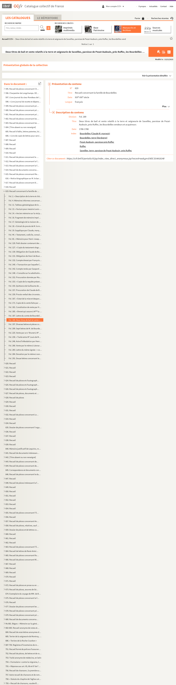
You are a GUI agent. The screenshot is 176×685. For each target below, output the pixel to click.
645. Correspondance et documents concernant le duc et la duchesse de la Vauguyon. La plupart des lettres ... (24, 470)
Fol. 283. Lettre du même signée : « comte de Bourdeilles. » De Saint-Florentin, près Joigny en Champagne (25, 349)
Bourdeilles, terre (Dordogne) (93, 137)
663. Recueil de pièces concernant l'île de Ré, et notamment (22, 546)
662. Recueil (11, 542)
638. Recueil (11, 440)
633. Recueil (11, 419)
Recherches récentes (162, 18)
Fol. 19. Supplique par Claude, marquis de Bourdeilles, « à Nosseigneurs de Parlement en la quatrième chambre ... (25, 230)
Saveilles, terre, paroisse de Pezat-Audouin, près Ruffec (106, 150)
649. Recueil (11, 487)
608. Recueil (11, 144)
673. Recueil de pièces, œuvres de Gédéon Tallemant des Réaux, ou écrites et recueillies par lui (22, 589)
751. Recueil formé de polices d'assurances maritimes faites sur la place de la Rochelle (24, 649)
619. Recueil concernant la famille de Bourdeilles (22, 191)
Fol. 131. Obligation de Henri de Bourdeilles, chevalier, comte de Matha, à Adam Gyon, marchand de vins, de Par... (25, 256)
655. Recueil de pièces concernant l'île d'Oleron (22, 512)
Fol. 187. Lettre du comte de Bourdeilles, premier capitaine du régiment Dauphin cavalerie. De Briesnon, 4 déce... (25, 315)
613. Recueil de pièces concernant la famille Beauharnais (22, 165)
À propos (142, 6)
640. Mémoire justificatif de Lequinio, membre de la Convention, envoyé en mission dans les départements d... (24, 448)
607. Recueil (11, 140)
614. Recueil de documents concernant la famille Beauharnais (22, 170)
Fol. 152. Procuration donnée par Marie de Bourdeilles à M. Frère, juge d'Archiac (25, 277)
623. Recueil (11, 376)
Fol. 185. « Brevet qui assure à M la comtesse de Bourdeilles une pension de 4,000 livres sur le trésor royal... (25, 311)
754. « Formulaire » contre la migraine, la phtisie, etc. (24, 662)
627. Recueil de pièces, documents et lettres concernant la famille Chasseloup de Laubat (22, 393)
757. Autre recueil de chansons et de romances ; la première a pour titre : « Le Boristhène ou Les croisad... (24, 674)
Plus (164, 106)
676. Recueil (11, 602)
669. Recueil (11, 572)
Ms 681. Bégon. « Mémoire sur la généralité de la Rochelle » (22, 623)
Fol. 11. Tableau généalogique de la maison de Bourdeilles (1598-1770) (25, 204)
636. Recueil (11, 431)
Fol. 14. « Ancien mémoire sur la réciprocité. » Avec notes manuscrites (25, 213)
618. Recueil (11, 187)
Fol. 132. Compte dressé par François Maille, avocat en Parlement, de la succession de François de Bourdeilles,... (25, 260)
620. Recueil (11, 363)
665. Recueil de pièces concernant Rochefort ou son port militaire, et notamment (22, 555)
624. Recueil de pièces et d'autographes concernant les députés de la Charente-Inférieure (22, 380)
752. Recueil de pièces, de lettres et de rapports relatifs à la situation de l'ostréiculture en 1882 (24, 653)
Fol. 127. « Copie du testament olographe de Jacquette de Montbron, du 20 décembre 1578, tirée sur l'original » (25, 247)
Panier (139, 18)
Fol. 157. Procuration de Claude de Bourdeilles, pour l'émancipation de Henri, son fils (25, 290)
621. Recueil (11, 367)
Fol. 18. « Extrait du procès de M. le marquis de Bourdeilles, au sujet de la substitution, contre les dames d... (25, 226)
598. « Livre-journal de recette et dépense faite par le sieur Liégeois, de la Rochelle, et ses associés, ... (24, 101)
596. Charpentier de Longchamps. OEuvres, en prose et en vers (22, 93)
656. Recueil (11, 517)
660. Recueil (11, 534)
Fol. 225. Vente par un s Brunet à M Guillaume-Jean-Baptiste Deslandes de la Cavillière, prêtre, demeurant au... (25, 332)
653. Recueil (11, 504)
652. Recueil (11, 500)
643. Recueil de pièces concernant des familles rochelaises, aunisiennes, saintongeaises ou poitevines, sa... (22, 461)
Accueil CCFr (7, 39)
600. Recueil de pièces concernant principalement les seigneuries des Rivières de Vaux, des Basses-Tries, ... (22, 110)
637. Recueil (11, 436)
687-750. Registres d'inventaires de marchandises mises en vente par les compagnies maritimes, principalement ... (22, 645)
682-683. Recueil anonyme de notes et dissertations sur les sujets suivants (22, 628)
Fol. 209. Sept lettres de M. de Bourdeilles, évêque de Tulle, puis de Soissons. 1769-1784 (25, 328)
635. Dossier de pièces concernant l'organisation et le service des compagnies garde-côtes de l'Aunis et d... (24, 427)
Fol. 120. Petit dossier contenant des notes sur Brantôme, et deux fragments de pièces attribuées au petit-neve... (25, 243)
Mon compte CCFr (115, 6)
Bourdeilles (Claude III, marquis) (95, 133)
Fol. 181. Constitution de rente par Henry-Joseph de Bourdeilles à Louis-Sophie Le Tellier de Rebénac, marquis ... (25, 307)
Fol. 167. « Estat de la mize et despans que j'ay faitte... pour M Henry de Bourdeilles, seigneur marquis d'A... (25, 298)
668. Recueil (11, 568)
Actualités (153, 6)
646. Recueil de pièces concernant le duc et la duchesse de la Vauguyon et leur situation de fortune (24, 474)
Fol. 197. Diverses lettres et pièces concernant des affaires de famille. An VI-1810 (25, 324)
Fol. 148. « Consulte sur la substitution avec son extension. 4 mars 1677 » (25, 273)
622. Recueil (11, 372)
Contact (163, 6)
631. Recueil (11, 410)
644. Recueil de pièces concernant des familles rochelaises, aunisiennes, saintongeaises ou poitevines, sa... (22, 465)
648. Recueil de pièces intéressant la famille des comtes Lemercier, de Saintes (22, 483)
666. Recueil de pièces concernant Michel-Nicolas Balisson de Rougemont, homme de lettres (22, 559)
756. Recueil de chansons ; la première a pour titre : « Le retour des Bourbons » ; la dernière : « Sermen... (24, 670)
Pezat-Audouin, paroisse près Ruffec (97, 141)
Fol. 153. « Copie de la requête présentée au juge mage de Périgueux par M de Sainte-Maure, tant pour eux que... (25, 281)
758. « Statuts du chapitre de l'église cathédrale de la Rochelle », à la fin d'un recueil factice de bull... (24, 679)
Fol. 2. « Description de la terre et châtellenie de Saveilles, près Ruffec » (25, 196)
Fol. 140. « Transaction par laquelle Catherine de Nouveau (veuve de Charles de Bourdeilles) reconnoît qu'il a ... (25, 264)
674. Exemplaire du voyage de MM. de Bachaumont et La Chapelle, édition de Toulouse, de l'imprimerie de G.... (24, 593)
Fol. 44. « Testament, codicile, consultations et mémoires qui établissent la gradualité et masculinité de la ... (25, 234)
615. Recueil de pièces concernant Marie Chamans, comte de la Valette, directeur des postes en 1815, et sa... (22, 174)
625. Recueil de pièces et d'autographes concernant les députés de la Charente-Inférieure (22, 384)
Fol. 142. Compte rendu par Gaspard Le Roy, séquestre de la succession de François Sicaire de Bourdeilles (25, 268)
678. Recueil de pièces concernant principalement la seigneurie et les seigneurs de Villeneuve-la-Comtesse (22, 610)
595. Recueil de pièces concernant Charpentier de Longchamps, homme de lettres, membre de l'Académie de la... (22, 88)
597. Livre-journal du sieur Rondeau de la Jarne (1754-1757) (24, 97)
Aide (171, 6)
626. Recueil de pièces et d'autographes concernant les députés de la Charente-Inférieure (22, 389)
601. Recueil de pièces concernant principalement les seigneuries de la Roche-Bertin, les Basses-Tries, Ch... (22, 114)
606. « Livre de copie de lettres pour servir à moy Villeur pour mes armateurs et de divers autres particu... (24, 135)
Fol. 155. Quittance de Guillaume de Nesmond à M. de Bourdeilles (25, 286)
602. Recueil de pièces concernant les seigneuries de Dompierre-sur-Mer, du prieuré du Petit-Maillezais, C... (22, 118)
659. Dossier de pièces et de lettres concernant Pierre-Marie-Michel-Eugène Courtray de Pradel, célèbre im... (22, 529)
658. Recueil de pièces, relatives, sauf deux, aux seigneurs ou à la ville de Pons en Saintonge (22, 525)
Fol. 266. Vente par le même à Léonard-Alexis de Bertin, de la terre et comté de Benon (25, 345)
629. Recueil (11, 401)
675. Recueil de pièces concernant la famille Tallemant (22, 598)
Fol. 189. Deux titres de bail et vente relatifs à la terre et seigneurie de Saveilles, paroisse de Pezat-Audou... (25, 320)
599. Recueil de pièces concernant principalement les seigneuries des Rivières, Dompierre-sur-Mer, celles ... (22, 106)
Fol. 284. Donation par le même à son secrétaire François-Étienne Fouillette (25, 354)
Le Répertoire (47, 18)
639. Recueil (11, 444)
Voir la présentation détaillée (155, 75)
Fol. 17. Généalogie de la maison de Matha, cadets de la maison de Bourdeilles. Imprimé (25, 222)
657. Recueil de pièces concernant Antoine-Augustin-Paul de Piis (22, 521)
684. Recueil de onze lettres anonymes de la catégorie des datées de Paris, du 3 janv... (24, 632)
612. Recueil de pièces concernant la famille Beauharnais (22, 161)
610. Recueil (11, 152)
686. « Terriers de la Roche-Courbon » (21, 640)
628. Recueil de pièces (15, 397)
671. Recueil (11, 581)
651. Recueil (11, 495)
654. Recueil (11, 508)
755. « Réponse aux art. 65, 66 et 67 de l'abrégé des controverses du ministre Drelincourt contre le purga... (24, 666)
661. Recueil (11, 538)
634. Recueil (11, 423)
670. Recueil (11, 576)
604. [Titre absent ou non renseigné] (21, 127)
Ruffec (83, 146)
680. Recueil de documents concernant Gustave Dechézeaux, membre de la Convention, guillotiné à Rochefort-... (22, 619)
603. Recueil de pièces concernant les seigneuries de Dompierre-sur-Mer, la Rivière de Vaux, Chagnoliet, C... (22, 123)
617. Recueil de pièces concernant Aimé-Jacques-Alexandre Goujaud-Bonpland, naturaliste (22, 182)
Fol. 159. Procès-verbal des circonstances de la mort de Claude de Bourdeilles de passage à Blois (25, 294)
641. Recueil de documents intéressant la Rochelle (22, 453)
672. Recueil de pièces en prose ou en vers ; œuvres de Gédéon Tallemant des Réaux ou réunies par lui (22, 585)
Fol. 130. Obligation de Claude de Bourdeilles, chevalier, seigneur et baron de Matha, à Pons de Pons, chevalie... (25, 251)
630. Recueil (11, 406)
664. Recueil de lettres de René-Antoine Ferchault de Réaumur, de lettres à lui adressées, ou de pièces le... (22, 551)
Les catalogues (18, 18)
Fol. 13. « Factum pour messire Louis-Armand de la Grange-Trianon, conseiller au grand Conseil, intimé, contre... (25, 209)
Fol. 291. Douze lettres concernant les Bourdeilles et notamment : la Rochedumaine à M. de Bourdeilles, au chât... (25, 358)
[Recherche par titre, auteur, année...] (22, 28)
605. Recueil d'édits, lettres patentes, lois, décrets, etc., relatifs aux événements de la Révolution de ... (24, 131)
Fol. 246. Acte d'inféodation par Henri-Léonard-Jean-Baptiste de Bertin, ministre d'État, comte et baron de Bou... (25, 341)
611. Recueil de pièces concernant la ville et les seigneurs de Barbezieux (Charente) (22, 157)
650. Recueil (11, 491)
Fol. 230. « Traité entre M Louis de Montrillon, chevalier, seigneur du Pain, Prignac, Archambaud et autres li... (25, 337)
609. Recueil (11, 148)
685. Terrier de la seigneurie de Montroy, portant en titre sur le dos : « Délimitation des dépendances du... (24, 636)
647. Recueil (11, 478)
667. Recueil (11, 564)
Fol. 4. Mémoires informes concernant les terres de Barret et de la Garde (25, 200)
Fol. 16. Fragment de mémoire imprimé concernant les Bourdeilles (25, 217)
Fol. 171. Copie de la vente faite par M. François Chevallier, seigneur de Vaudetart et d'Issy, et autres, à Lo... (25, 303)
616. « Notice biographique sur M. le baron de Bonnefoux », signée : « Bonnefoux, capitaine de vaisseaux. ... (24, 178)
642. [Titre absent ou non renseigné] (21, 457)
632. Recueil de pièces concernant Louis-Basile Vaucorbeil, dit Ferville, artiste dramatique (22, 414)
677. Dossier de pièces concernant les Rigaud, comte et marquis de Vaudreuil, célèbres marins (22, 606)
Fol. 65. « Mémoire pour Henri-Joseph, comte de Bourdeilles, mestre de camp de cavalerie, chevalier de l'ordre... (25, 239)
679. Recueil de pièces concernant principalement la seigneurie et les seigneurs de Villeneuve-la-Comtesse (22, 615)
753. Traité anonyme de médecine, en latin (23, 657)
